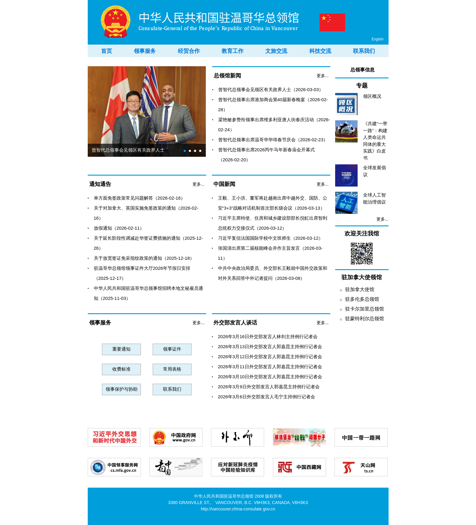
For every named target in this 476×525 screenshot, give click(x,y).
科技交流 (320, 51)
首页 (106, 51)
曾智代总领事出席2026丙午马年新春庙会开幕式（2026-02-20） (266, 154)
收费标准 (121, 369)
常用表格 (172, 369)
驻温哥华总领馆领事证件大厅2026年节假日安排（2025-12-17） (142, 273)
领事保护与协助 (122, 389)
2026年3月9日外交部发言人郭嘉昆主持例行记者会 (269, 386)
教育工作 (232, 51)
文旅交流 (276, 51)
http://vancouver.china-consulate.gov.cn (238, 508)
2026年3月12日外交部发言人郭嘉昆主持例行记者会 (270, 356)
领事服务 (145, 51)
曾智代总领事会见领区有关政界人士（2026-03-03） (271, 89)
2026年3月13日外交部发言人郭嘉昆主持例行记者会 (270, 346)
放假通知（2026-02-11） (119, 228)
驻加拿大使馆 (357, 289)
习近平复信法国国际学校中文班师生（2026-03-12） (270, 238)
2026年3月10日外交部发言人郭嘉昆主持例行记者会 (270, 376)
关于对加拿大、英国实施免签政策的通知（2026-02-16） (146, 213)
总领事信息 (362, 69)
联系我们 (364, 51)
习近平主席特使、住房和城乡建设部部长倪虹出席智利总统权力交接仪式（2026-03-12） (272, 223)
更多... (323, 75)
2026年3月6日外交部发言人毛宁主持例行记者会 (266, 396)
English (377, 39)
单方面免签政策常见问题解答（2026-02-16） (139, 198)
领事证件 (172, 349)
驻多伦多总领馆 (359, 299)
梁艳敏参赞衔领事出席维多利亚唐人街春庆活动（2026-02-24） (274, 124)
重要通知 (121, 349)
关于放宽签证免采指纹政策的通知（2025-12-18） (144, 258)
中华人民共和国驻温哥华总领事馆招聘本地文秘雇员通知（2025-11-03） (148, 293)
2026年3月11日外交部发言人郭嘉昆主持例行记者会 (270, 366)
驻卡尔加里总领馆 (362, 308)
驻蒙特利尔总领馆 (362, 318)
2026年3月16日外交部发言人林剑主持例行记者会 (268, 336)
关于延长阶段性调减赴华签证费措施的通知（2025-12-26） (148, 243)
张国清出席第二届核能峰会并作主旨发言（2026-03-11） (270, 253)
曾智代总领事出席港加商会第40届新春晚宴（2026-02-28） (273, 104)
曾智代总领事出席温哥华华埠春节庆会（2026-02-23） (273, 139)
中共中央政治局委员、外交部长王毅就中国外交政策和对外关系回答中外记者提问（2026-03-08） (272, 273)
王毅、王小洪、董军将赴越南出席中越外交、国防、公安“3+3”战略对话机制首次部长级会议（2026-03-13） (272, 203)
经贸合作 (189, 51)
